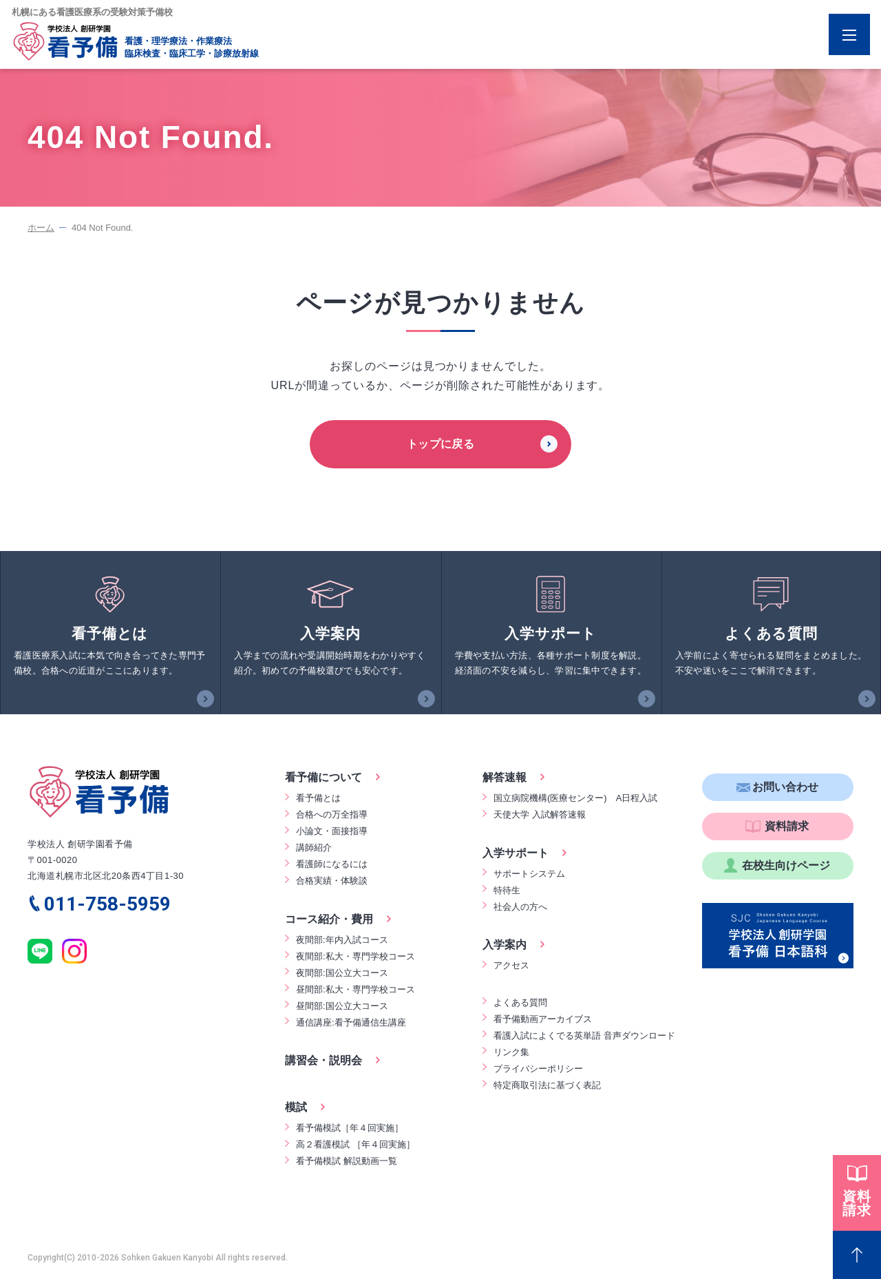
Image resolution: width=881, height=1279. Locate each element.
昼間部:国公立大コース (342, 1006)
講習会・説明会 (323, 1060)
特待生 (506, 890)
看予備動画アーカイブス (542, 1019)
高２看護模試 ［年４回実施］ (355, 1144)
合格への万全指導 (332, 814)
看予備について (323, 777)
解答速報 (504, 777)
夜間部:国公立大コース (342, 973)
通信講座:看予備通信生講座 (351, 1022)
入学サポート (515, 853)
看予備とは (318, 798)
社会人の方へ (520, 907)
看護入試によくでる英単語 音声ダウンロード (584, 1035)
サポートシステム (529, 874)
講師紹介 (314, 847)
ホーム (41, 227)
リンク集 (511, 1052)
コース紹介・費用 (329, 919)
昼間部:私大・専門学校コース (355, 989)
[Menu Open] (849, 34)
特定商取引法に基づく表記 (547, 1085)
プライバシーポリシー (538, 1068)
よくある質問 (520, 1002)
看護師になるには (332, 864)
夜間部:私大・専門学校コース (355, 956)
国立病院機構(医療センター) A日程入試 (575, 798)
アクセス (511, 965)
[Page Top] (857, 1255)
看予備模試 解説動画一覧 (346, 1161)
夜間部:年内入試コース (342, 940)
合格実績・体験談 (332, 880)
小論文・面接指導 (332, 831)
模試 (296, 1107)
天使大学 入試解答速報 (539, 814)
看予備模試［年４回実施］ (349, 1128)
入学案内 (504, 944)
